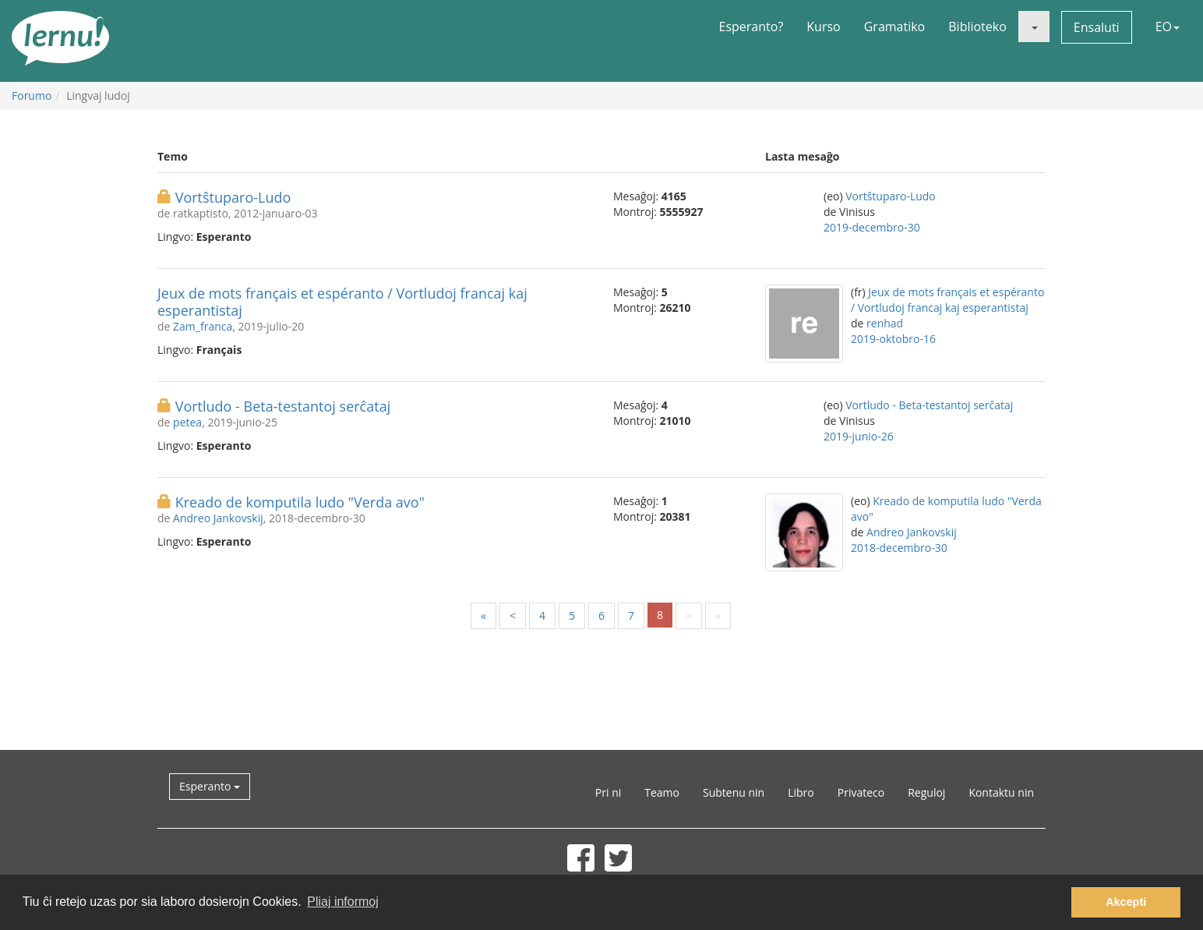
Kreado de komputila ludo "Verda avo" (300, 502)
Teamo (661, 792)
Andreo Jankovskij (218, 518)
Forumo (31, 95)
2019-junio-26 (859, 436)
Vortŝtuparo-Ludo (233, 197)
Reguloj (926, 792)
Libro (801, 792)
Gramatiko (895, 26)
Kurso (823, 26)
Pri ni (608, 792)
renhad (884, 323)
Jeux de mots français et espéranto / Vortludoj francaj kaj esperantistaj (342, 302)
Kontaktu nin (1001, 792)
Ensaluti (1097, 27)
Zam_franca (202, 326)
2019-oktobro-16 (893, 338)
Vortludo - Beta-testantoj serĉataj (283, 406)
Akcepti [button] (1126, 902)
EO (1167, 26)
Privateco (861, 792)
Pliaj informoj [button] (343, 901)
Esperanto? (751, 26)
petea (187, 422)
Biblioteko (977, 26)
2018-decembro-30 (899, 547)
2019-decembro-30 (872, 227)
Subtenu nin (733, 792)
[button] (1034, 26)
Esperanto (209, 786)
